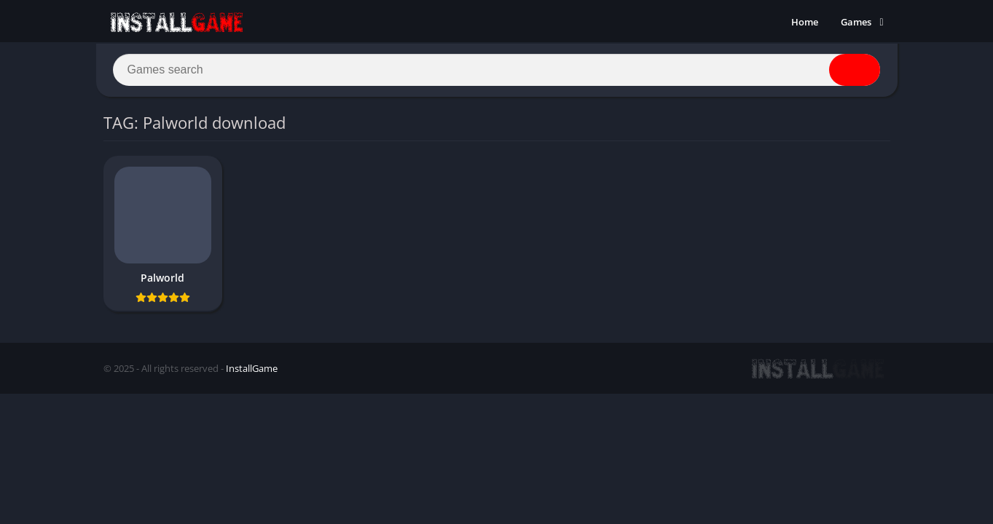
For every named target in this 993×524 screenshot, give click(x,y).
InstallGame (252, 369)
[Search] (496, 71)
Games (856, 21)
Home (804, 21)
